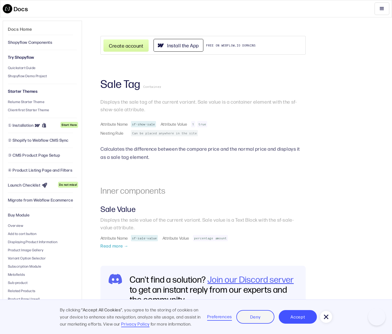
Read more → (114, 246)
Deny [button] (255, 317)
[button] (382, 8)
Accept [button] (297, 317)
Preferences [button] (219, 316)
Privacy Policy (135, 324)
